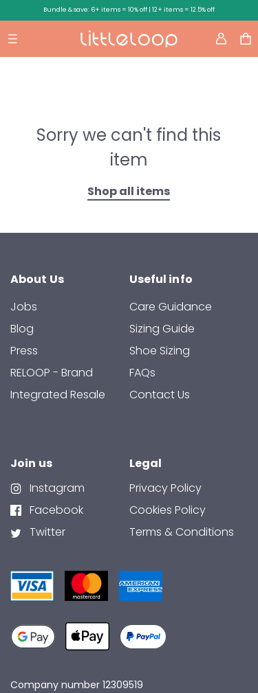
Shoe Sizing (159, 351)
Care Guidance (170, 307)
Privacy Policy (165, 488)
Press (24, 351)
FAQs (142, 372)
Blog (22, 329)
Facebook (55, 510)
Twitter (46, 532)
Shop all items (128, 191)
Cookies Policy (167, 510)
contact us (159, 394)
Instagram (56, 488)
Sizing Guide (162, 329)
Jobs (23, 307)
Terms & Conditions (181, 532)
